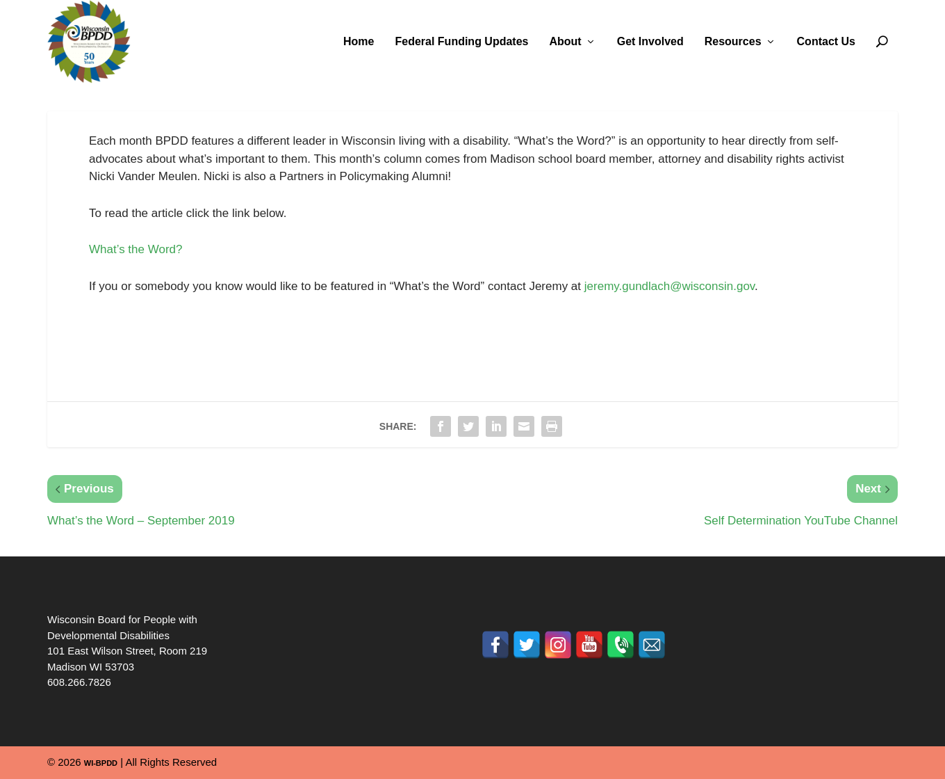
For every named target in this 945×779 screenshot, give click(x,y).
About (565, 41)
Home (358, 41)
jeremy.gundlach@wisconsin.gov (669, 286)
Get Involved (650, 41)
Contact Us (826, 41)
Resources (733, 41)
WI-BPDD (100, 763)
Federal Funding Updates (461, 41)
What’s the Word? (136, 249)
